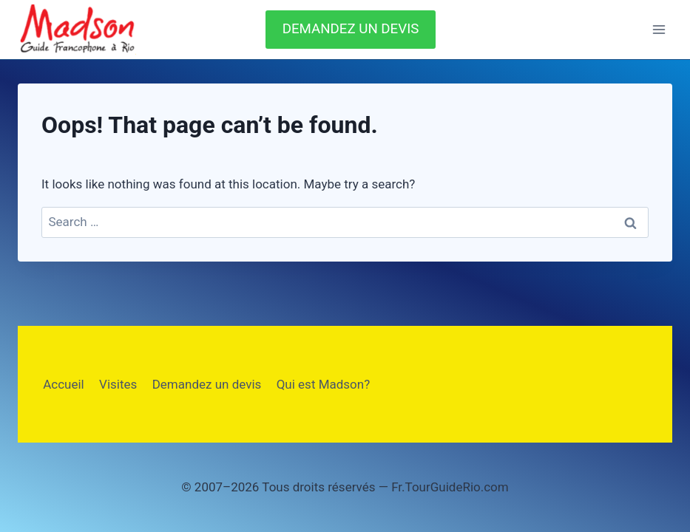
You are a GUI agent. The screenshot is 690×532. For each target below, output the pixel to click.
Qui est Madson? (324, 384)
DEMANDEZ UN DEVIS (351, 29)
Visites (118, 384)
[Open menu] (658, 29)
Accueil (63, 384)
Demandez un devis (207, 384)
